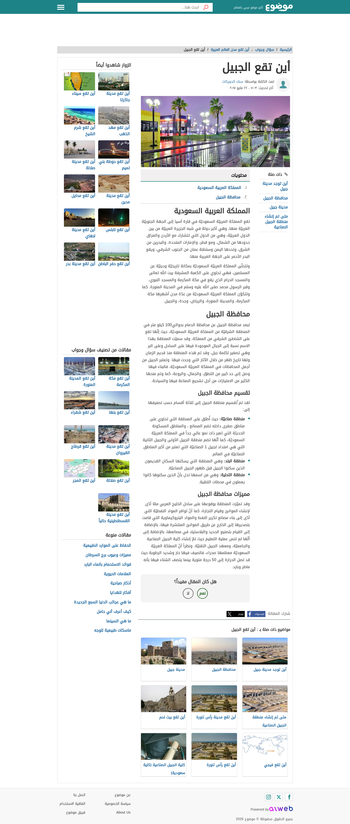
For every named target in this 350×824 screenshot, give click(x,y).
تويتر (241, 614)
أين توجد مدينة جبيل (275, 186)
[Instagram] (268, 797)
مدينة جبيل (279, 207)
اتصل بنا (79, 795)
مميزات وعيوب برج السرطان (108, 555)
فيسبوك (259, 614)
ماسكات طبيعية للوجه (112, 630)
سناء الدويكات (232, 81)
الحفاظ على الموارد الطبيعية (107, 545)
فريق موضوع (75, 812)
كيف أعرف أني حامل (114, 611)
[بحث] (206, 7)
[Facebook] (289, 797)
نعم (202, 593)
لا (188, 593)
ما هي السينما (118, 621)
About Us (123, 812)
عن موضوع (123, 795)
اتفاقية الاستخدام (72, 803)
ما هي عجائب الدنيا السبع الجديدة (102, 602)
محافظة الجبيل (275, 198)
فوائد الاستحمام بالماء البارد (107, 564)
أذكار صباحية (120, 583)
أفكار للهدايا (120, 592)
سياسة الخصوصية (118, 803)
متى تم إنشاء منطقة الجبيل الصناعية (276, 222)
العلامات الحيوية (117, 574)
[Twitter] (279, 797)
